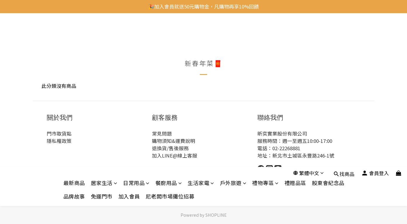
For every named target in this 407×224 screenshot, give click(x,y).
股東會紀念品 (328, 29)
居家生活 (104, 29)
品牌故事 (74, 42)
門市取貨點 (59, 133)
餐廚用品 (168, 29)
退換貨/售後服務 (170, 148)
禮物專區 (265, 29)
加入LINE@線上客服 (174, 155)
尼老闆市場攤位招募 (170, 42)
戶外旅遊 (233, 29)
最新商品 (74, 29)
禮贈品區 (295, 29)
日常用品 (136, 29)
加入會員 (129, 42)
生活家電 (201, 29)
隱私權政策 (59, 140)
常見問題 (162, 133)
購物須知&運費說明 (173, 140)
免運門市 (101, 42)
